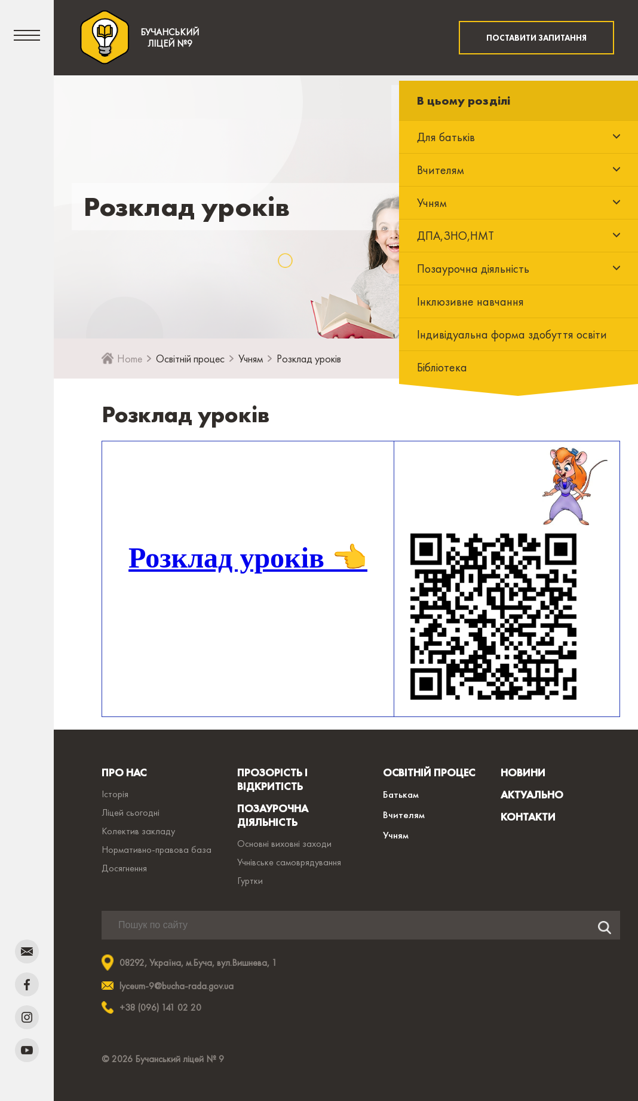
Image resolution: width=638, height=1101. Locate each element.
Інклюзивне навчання (470, 301)
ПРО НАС (124, 772)
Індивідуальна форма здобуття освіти (512, 334)
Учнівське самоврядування (289, 862)
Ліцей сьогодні (131, 812)
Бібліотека (442, 367)
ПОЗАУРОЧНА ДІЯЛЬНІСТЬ (272, 815)
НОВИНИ (523, 772)
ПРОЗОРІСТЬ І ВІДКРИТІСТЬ (272, 779)
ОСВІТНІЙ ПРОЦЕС (429, 772)
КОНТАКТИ (528, 817)
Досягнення (124, 868)
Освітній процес (190, 358)
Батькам (401, 794)
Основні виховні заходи (284, 843)
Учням (250, 358)
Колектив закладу (138, 831)
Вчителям (404, 814)
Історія (115, 794)
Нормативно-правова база (156, 849)
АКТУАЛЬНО (532, 794)
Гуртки (250, 880)
